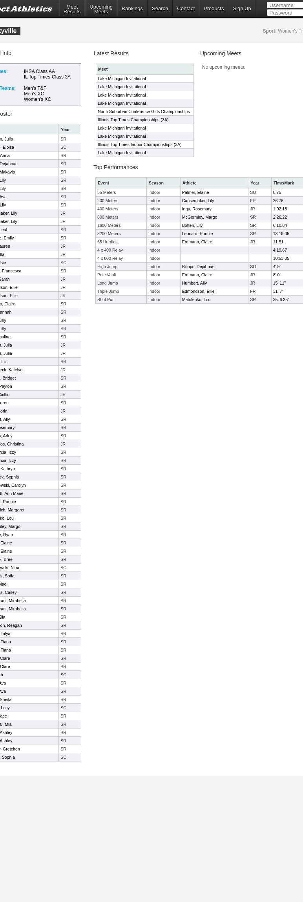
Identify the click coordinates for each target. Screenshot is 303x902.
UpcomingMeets (101, 9)
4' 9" (277, 266)
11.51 (278, 241)
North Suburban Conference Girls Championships (144, 111)
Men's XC (34, 94)
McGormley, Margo (199, 217)
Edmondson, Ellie (198, 291)
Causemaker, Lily (198, 200)
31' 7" (278, 291)
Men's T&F (35, 88)
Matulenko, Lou (196, 299)
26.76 (278, 200)
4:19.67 (280, 250)
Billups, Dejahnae (198, 266)
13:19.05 (281, 233)
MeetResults (72, 9)
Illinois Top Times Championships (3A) (133, 119)
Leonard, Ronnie (197, 233)
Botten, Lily (192, 225)
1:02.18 (280, 208)
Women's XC (37, 99)
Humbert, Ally (194, 283)
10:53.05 (281, 258)
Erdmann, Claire (197, 241)
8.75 (277, 192)
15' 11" (279, 283)
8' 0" (277, 274)
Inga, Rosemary (197, 208)
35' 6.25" (281, 299)
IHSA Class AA (39, 71)
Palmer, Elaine (195, 192)
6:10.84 (280, 225)
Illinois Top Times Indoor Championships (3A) (140, 144)
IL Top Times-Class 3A (47, 77)
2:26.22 (280, 217)
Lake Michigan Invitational (122, 78)
